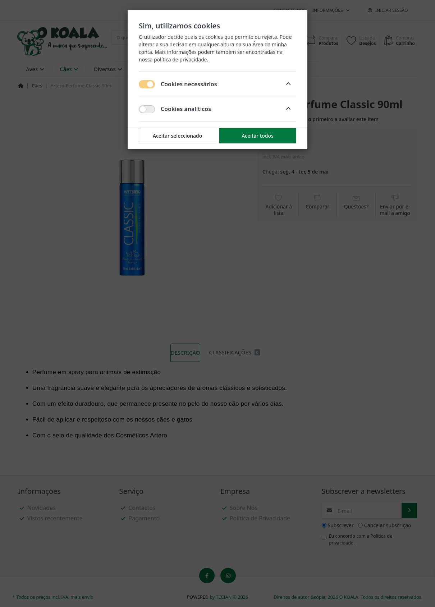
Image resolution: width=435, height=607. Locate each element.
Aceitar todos (258, 135)
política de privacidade (180, 59)
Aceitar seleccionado (177, 135)
